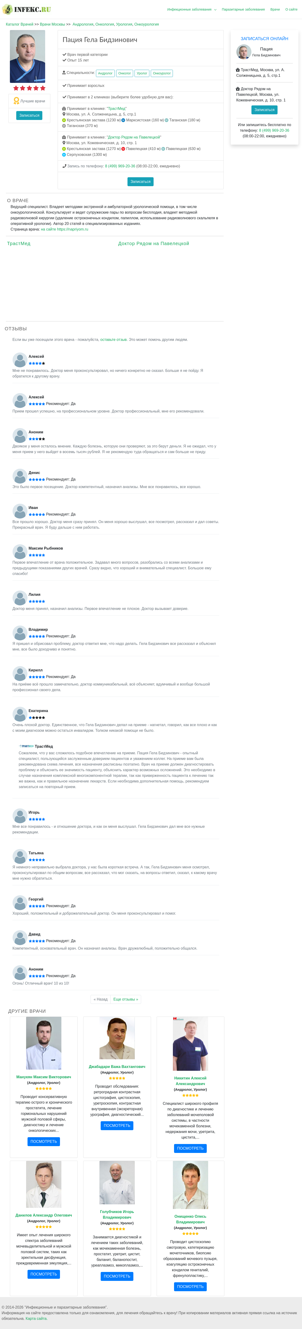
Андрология (83, 24)
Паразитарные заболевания (243, 9)
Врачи (275, 9)
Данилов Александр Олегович (44, 1215)
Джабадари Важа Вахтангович (117, 1067)
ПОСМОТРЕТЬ (44, 1142)
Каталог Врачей (19, 24)
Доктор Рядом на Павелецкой (134, 137)
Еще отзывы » (125, 999)
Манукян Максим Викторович (43, 1077)
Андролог (105, 73)
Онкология (104, 24)
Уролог (142, 73)
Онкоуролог (162, 73)
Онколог (124, 73)
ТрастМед (116, 109)
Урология (124, 24)
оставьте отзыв (113, 340)
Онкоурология (146, 24)
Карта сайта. (37, 1319)
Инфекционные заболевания (189, 9)
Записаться (29, 115)
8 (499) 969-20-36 (120, 166)
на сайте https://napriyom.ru (64, 229)
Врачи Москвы (52, 24)
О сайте (292, 9)
